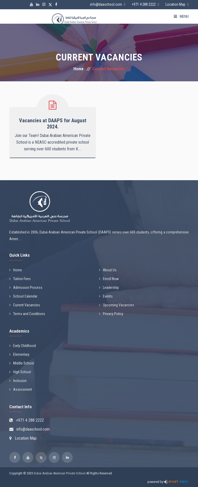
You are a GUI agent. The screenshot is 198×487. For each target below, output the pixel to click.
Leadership (109, 287)
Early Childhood (22, 346)
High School (20, 372)
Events (106, 296)
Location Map (175, 4)
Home (78, 68)
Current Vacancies (24, 305)
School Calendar (23, 296)
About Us (108, 270)
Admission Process (25, 287)
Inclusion (18, 381)
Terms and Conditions (27, 314)
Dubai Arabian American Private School (59, 473)
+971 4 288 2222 (144, 4)
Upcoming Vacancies (116, 305)
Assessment (20, 389)
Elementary (19, 354)
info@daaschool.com (106, 4)
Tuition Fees (20, 279)
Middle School (21, 363)
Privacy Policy (111, 314)
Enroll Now (109, 279)
